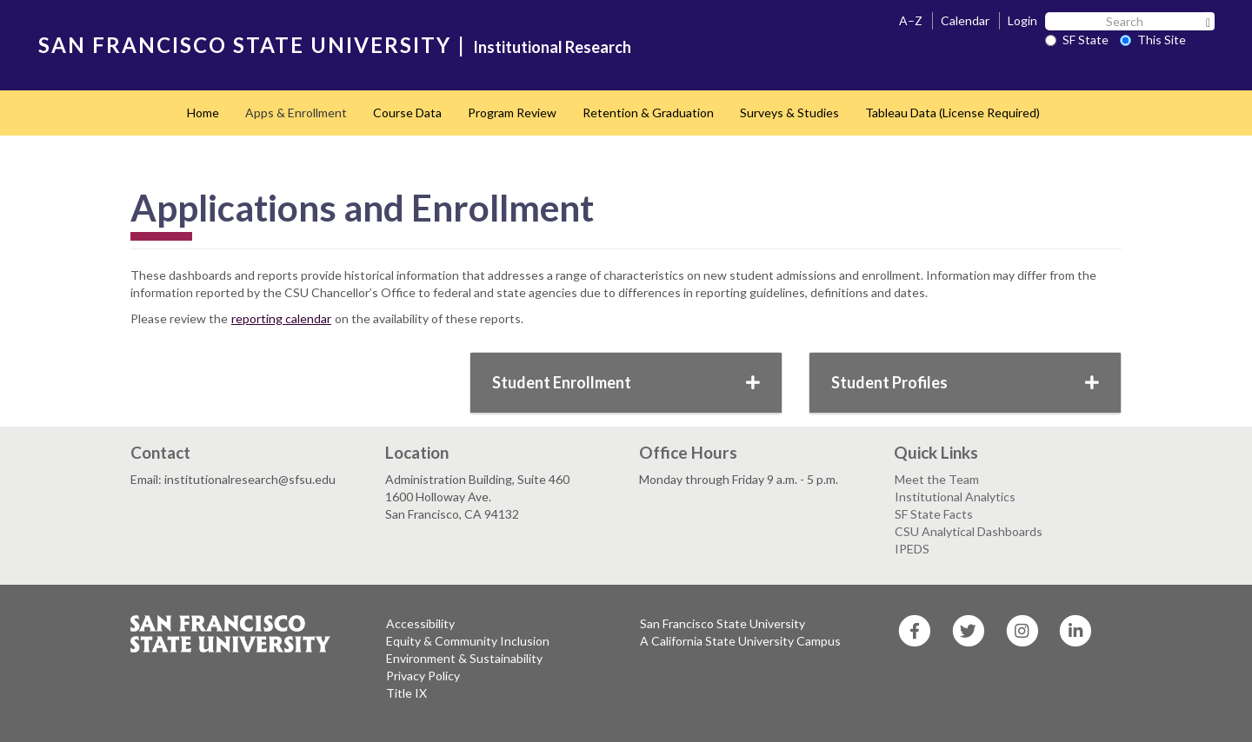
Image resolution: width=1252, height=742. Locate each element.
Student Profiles (965, 382)
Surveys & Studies (789, 112)
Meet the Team (937, 479)
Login (1022, 20)
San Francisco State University (722, 623)
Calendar (965, 20)
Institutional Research (552, 46)
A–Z (910, 20)
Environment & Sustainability (464, 658)
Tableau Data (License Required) (952, 112)
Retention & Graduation (648, 112)
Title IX (406, 693)
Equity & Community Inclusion (467, 640)
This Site (1153, 39)
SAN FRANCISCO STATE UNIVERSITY (244, 44)
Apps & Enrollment (296, 112)
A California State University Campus (740, 640)
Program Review (512, 112)
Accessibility (420, 623)
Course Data (407, 112)
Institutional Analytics (955, 496)
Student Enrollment (626, 382)
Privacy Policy (423, 675)
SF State (1077, 39)
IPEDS (912, 548)
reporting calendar (281, 318)
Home (203, 112)
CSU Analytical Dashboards (968, 531)
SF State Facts (934, 514)
